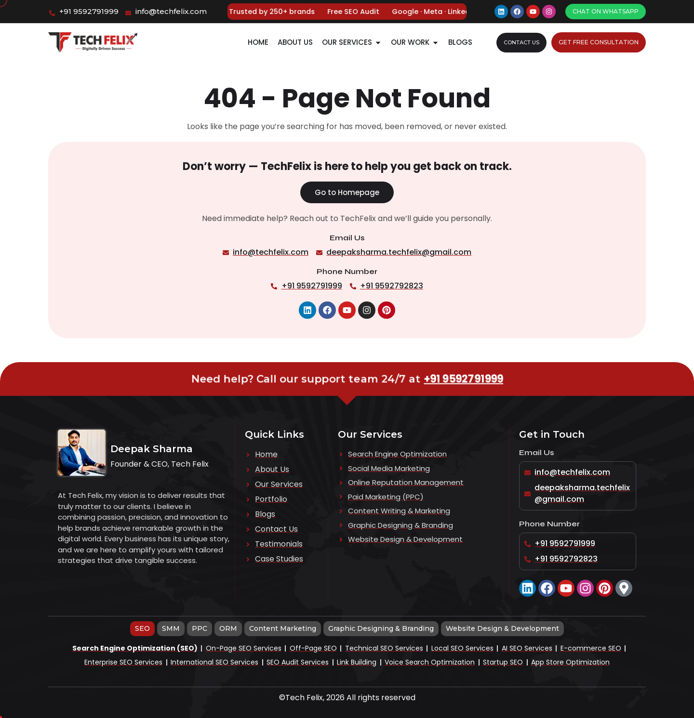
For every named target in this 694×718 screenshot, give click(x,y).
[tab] (142, 628)
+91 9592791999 (456, 379)
